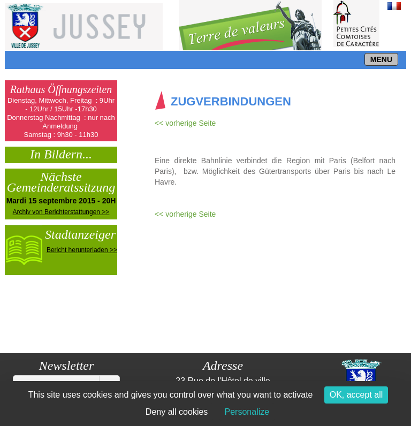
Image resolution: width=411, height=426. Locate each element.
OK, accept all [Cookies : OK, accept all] (356, 394)
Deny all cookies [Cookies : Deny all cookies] (177, 411)
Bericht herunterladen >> (82, 250)
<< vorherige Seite (185, 123)
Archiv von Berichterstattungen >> (61, 212)
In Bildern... (61, 153)
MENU (381, 59)
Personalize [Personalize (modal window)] (247, 411)
